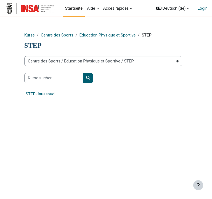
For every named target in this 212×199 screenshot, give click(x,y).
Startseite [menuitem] (74, 8)
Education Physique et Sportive (108, 35)
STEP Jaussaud (40, 93)
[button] (173, 8)
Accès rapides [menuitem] (116, 8)
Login (203, 8)
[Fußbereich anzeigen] (198, 185)
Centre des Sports (57, 35)
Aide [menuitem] (91, 8)
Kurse (29, 35)
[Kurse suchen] (53, 78)
